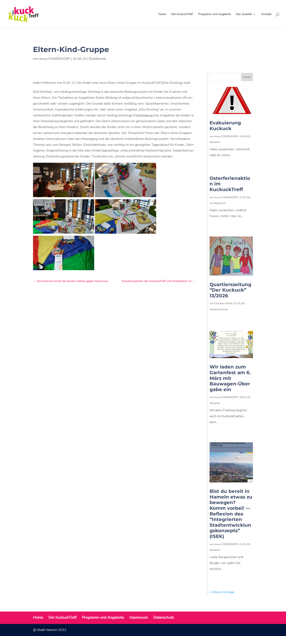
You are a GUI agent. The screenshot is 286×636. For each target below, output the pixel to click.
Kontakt (266, 14)
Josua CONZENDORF (54, 58)
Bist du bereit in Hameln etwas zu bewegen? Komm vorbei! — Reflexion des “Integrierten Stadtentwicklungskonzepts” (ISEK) (231, 513)
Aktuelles (215, 142)
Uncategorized (217, 203)
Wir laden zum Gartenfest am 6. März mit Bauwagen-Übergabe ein (230, 378)
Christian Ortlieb (223, 303)
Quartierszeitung (219, 309)
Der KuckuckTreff (182, 14)
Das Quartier (244, 14)
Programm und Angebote (214, 14)
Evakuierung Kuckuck (225, 125)
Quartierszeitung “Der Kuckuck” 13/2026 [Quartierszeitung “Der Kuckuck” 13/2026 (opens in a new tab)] (230, 290)
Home (162, 14)
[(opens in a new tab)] (231, 256)
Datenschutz (163, 617)
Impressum (138, 617)
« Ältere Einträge (222, 592)
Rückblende (97, 58)
